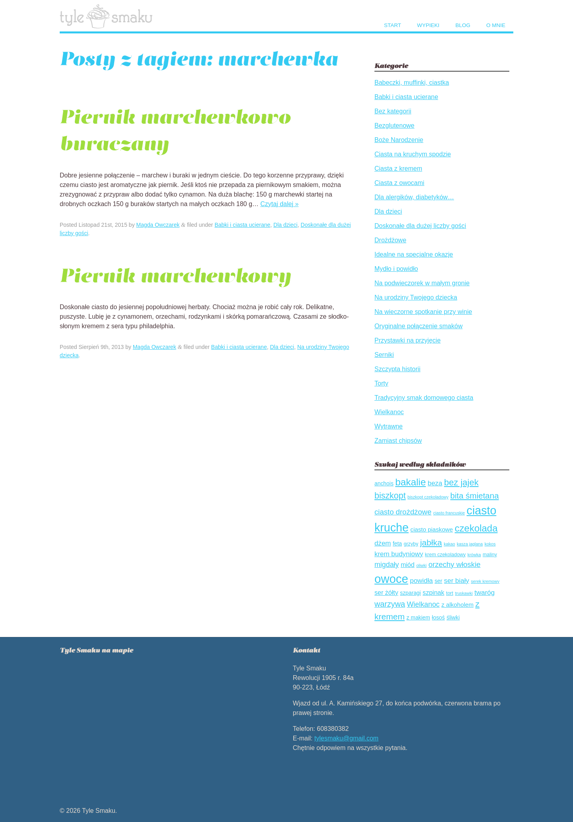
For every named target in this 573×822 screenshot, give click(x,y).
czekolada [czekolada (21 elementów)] (476, 528)
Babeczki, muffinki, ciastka (411, 82)
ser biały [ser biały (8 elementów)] (456, 580)
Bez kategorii (392, 111)
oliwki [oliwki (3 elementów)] (421, 565)
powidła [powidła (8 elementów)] (421, 580)
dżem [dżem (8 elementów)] (382, 543)
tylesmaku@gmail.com (346, 738)
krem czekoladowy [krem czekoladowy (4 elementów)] (445, 554)
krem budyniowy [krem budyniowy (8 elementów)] (398, 554)
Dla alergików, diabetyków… (414, 197)
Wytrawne (388, 426)
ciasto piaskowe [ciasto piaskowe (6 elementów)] (431, 529)
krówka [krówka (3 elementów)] (474, 554)
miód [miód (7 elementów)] (408, 564)
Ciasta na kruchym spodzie (412, 154)
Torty (381, 383)
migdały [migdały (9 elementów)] (386, 565)
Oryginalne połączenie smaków (418, 326)
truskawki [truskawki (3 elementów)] (463, 593)
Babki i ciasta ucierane (242, 225)
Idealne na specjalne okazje (413, 254)
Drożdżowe (390, 240)
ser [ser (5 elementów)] (438, 581)
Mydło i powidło (396, 268)
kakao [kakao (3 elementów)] (449, 544)
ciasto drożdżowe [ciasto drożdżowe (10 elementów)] (402, 512)
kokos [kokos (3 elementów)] (490, 544)
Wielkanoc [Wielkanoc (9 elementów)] (423, 604)
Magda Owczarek (157, 225)
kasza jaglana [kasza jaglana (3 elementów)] (470, 544)
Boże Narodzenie (398, 139)
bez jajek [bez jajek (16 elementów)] (461, 482)
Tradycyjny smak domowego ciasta (423, 397)
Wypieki (428, 25)
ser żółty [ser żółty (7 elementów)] (386, 592)
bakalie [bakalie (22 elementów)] (410, 482)
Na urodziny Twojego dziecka (415, 297)
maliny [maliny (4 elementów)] (490, 554)
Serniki (384, 354)
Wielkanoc (389, 412)
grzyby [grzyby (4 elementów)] (410, 544)
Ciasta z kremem (398, 168)
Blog (462, 25)
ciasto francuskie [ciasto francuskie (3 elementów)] (449, 512)
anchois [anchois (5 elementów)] (384, 483)
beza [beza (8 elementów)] (435, 483)
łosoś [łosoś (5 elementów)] (438, 617)
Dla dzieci (285, 225)
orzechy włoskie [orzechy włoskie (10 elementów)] (455, 564)
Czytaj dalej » (279, 204)
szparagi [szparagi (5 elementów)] (410, 593)
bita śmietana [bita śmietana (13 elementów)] (474, 495)
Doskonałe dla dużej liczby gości (420, 225)
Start (392, 25)
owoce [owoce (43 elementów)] (391, 578)
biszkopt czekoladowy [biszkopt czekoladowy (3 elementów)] (427, 497)
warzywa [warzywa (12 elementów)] (389, 604)
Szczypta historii (397, 369)
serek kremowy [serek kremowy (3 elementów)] (485, 581)
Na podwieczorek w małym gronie (422, 283)
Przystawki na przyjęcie (407, 340)
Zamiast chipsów (398, 440)
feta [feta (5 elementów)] (397, 543)
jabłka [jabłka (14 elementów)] (431, 542)
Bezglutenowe (394, 125)
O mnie (495, 25)
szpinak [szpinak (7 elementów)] (433, 592)
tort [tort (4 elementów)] (449, 593)
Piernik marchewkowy (175, 275)
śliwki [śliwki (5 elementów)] (453, 617)
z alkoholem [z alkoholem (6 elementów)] (457, 604)
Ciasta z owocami (399, 182)
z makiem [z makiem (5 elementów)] (418, 617)
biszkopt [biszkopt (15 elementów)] (390, 496)
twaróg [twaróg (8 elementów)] (484, 592)
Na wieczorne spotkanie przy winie (423, 311)
